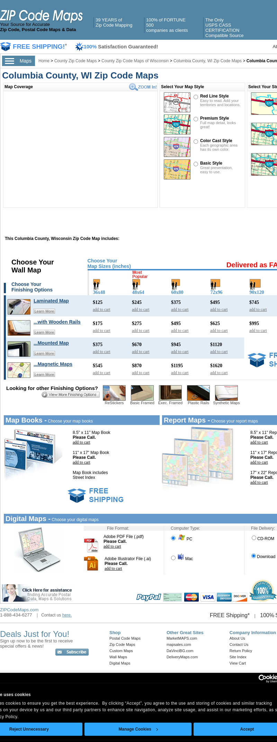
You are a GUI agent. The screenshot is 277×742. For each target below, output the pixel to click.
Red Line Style (214, 96)
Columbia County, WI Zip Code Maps (207, 60)
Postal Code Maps (125, 638)
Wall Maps (118, 657)
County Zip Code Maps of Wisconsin (135, 60)
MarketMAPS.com (182, 638)
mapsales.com (179, 644)
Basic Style (211, 163)
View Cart (238, 663)
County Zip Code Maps (76, 60)
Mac (182, 558)
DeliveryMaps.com (182, 657)
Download (263, 556)
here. (67, 615)
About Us (237, 638)
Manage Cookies (138, 729)
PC (181, 539)
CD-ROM (263, 538)
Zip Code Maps (122, 644)
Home (44, 60)
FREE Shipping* (230, 615)
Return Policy (241, 651)
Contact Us (239, 644)
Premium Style (214, 118)
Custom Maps (121, 651)
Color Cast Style (216, 140)
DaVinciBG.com (180, 651)
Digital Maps (120, 663)
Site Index (238, 657)
